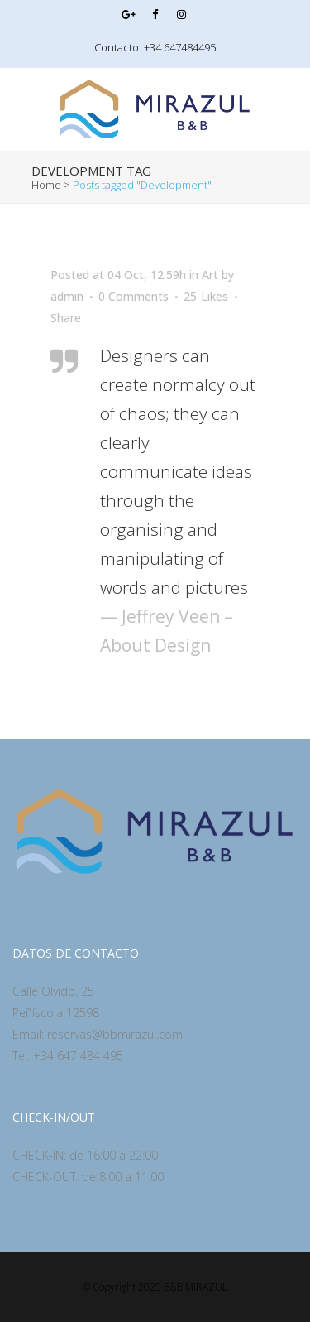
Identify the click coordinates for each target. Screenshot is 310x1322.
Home (46, 184)
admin (66, 296)
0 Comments (133, 296)
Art (210, 274)
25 (206, 296)
